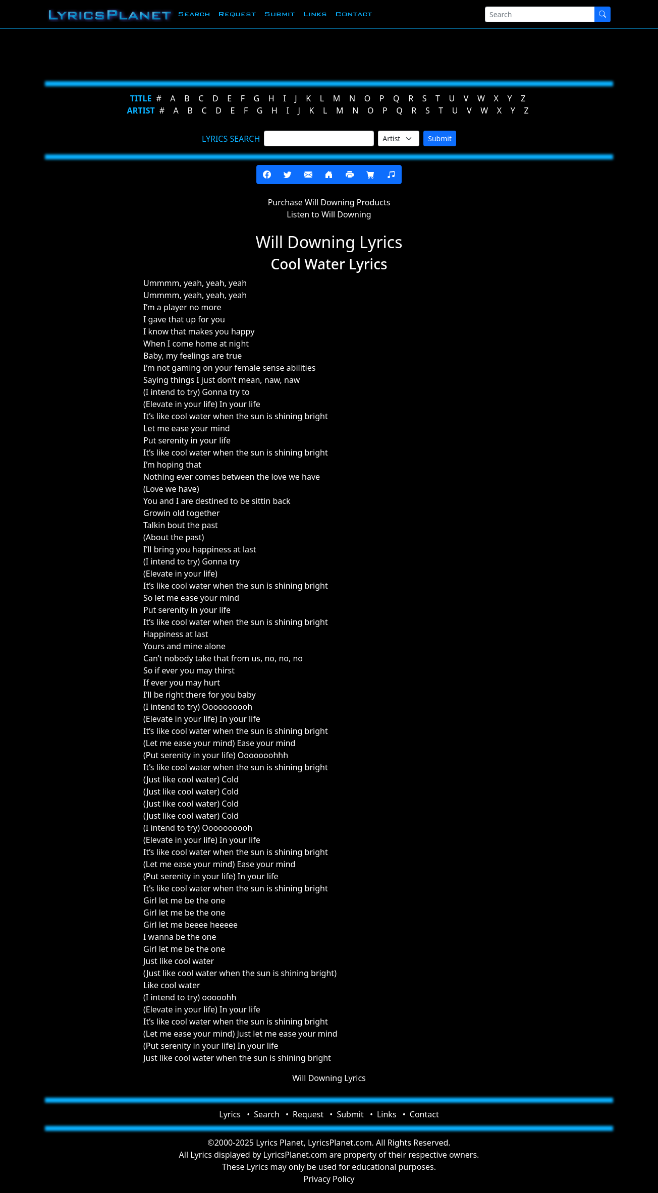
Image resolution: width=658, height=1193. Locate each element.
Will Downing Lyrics (329, 1078)
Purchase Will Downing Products (329, 202)
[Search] (540, 14)
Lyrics (230, 1114)
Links (315, 14)
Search (194, 14)
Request (237, 14)
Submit (279, 14)
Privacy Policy (329, 1178)
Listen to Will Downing (329, 214)
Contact (353, 14)
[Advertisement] (324, 53)
